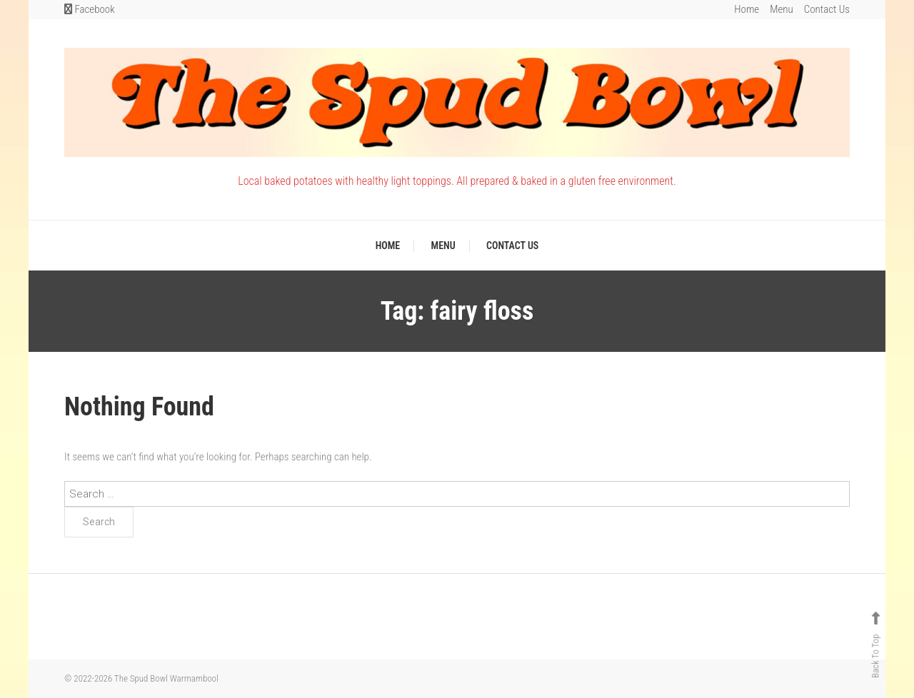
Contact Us (827, 9)
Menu (781, 9)
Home (746, 9)
